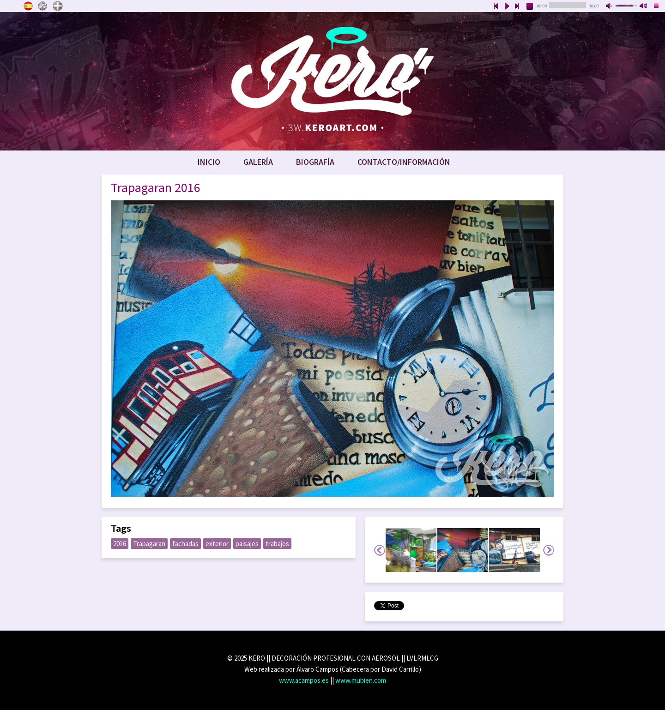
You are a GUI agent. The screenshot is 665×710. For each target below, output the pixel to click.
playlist (657, 6)
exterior (217, 543)
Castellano (28, 6)
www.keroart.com (332, 81)
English (43, 6)
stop (530, 6)
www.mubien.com (360, 680)
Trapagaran (149, 543)
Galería (258, 161)
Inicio (209, 161)
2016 (119, 543)
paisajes (247, 543)
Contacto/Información (403, 161)
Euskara (58, 6)
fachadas (185, 543)
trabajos (277, 543)
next (517, 6)
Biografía (315, 161)
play (506, 6)
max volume (644, 6)
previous (496, 6)
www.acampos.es (304, 680)
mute (609, 6)
